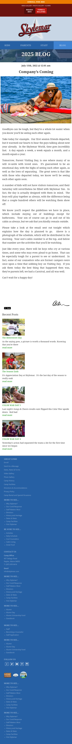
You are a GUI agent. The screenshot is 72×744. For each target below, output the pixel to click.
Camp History (9, 481)
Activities (9, 533)
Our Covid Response (14, 507)
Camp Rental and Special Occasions (17, 495)
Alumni (47, 6)
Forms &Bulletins (41, 11)
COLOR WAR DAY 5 (11, 405)
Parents (25, 45)
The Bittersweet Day (12, 338)
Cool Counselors (12, 539)
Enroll (6, 463)
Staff (44, 45)
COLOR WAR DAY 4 (11, 439)
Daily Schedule (11, 536)
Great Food (10, 545)
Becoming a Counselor (14, 632)
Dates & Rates (11, 518)
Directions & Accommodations (15, 488)
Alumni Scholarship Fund (15, 615)
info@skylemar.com (11, 571)
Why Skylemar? (11, 504)
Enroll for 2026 (36, 2)
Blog (62, 45)
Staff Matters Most (13, 510)
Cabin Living (10, 542)
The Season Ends (10, 371)
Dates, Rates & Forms (12, 470)
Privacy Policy (9, 492)
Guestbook (10, 618)
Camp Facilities (9, 484)
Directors (9, 513)
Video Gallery (27, 6)
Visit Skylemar (11, 524)
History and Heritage (14, 515)
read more (7, 347)
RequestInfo (29, 11)
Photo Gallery (38, 6)
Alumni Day (10, 613)
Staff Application (12, 635)
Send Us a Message (11, 466)
